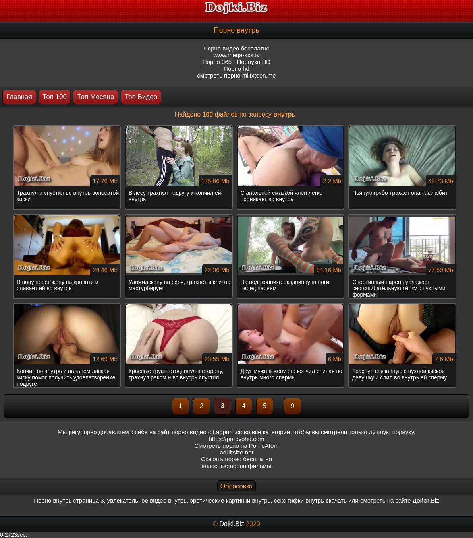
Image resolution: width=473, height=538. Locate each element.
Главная (19, 97)
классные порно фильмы (236, 465)
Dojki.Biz (231, 524)
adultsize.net (236, 452)
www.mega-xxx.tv (236, 55)
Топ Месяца (95, 97)
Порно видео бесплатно (236, 48)
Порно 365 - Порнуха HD (236, 61)
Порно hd (236, 68)
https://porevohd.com (236, 438)
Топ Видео (141, 97)
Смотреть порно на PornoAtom (236, 445)
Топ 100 (54, 97)
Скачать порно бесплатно (236, 459)
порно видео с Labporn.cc (207, 432)
